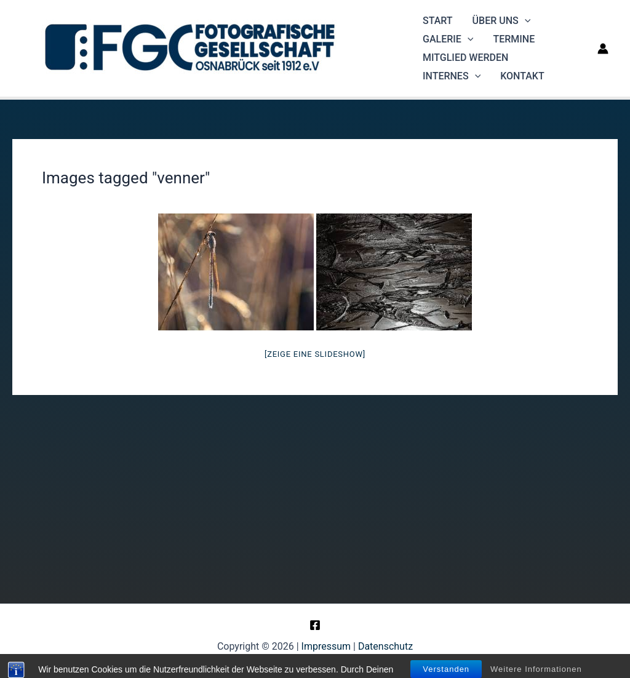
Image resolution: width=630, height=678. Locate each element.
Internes (451, 76)
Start (438, 20)
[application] (525, 21)
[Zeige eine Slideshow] (315, 354)
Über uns (501, 21)
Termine (514, 39)
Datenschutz (385, 646)
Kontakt (522, 76)
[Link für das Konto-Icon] (602, 48)
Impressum (326, 646)
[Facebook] (315, 625)
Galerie (448, 39)
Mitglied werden (465, 57)
